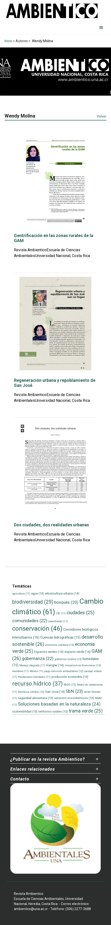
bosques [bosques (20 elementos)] (66, 602)
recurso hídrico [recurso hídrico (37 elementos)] (37, 683)
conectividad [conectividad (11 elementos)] (58, 621)
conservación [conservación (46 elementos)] (37, 628)
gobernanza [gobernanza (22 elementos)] (37, 658)
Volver (101, 116)
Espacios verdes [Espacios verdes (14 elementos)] (49, 652)
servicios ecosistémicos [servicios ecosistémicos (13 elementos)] (74, 698)
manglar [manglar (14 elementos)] (55, 665)
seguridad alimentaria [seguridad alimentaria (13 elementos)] (35, 698)
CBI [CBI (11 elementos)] (61, 613)
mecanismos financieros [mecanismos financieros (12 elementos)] (83, 665)
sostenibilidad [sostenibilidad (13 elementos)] (24, 711)
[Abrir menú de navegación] (101, 27)
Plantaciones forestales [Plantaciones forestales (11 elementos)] (34, 677)
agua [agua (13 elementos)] (37, 593)
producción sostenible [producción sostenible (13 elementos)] (70, 677)
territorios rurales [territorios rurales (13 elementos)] (53, 711)
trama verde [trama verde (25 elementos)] (86, 711)
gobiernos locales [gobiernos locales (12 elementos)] (68, 659)
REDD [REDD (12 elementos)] (70, 684)
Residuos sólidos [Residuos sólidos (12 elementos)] (31, 692)
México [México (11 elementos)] (36, 671)
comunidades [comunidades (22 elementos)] (29, 620)
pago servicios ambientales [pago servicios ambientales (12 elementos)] (63, 671)
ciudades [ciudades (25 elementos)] (80, 612)
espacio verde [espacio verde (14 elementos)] (77, 652)
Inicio (8, 41)
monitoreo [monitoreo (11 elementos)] (20, 671)
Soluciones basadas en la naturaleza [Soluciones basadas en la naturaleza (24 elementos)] (59, 704)
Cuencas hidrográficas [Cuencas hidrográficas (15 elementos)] (60, 637)
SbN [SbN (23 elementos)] (74, 691)
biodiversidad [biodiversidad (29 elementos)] (32, 602)
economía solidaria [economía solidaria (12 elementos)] (59, 645)
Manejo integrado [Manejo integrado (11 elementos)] (32, 665)
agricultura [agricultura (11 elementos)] (21, 593)
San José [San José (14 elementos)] (55, 692)
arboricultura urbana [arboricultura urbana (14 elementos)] (62, 593)
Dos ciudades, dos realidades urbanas (51, 524)
